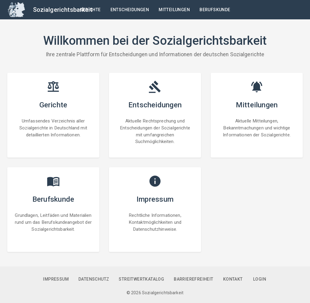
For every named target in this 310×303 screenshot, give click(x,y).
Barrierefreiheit (193, 279)
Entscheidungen (130, 9)
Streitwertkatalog (141, 279)
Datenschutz (93, 279)
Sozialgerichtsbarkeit (62, 9)
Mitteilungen (174, 9)
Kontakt (233, 279)
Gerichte (90, 9)
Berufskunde (214, 9)
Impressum (56, 279)
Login (259, 279)
